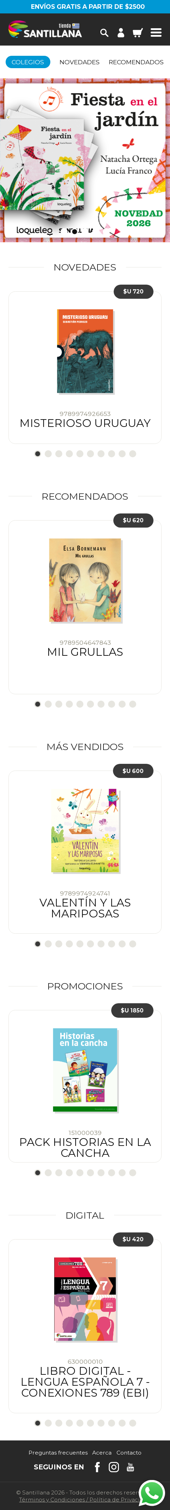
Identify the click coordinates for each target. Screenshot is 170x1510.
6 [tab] (90, 453)
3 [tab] (85, 231)
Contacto (129, 1452)
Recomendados (136, 62)
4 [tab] (95, 231)
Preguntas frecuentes (58, 1452)
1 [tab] (64, 231)
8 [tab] (111, 453)
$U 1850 (132, 1010)
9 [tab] (122, 453)
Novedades (79, 62)
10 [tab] (132, 453)
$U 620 (133, 520)
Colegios (28, 62)
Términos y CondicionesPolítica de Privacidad (85, 1499)
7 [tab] (101, 453)
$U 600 (133, 770)
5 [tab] (106, 231)
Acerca (102, 1452)
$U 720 (133, 291)
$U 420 (133, 1239)
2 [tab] (74, 231)
